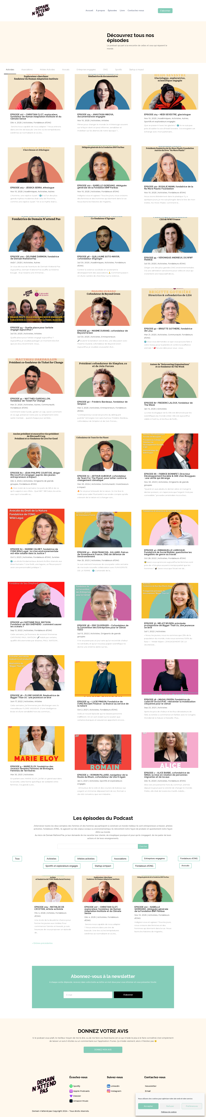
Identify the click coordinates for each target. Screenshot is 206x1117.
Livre (122, 11)
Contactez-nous (136, 11)
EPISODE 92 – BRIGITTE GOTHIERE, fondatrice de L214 (168, 329)
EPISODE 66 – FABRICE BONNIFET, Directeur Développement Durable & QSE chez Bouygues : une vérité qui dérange (169, 476)
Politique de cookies (169, 1112)
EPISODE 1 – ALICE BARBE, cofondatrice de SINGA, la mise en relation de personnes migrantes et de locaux (167, 775)
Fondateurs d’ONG (42, 122)
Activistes (28, 122)
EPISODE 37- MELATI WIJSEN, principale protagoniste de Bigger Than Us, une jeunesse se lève (169, 625)
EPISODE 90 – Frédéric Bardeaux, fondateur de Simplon (102, 403)
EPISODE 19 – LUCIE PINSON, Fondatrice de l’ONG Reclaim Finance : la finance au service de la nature (103, 703)
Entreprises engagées (154, 858)
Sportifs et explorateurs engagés (159, 121)
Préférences (192, 1106)
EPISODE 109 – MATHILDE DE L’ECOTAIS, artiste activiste (49, 908)
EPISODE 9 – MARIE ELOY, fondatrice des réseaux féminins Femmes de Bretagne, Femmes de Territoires (32, 768)
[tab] (10, 70)
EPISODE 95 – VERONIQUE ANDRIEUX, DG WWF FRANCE (168, 258)
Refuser (170, 1106)
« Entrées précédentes (42, 943)
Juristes (55, 557)
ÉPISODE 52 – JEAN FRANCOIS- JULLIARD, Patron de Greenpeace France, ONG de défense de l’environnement (102, 554)
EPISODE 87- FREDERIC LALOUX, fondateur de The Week (168, 404)
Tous (17, 858)
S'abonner (165, 10)
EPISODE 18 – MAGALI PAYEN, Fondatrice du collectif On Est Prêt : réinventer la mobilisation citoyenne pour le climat (169, 701)
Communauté (47, 404)
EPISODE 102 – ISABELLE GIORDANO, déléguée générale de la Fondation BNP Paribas (102, 186)
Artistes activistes (86, 858)
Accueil (89, 11)
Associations (120, 858)
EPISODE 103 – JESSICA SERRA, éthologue (32, 187)
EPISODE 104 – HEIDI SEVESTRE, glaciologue (167, 114)
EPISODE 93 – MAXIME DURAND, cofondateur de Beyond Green (102, 332)
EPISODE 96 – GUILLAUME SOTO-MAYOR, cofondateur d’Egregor (98, 257)
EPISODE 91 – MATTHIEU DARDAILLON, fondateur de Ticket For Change (30, 399)
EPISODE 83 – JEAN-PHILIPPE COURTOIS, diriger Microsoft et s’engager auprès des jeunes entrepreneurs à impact (35, 475)
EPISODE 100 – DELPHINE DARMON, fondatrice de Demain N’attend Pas (34, 257)
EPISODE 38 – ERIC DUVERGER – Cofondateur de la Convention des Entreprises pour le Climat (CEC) (103, 627)
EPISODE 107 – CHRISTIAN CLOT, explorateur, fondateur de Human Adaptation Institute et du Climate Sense (35, 116)
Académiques (30, 191)
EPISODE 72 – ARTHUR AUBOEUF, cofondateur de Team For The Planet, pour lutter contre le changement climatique (102, 478)
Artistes (38, 333)
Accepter (148, 1106)
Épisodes (112, 11)
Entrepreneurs (108, 337)
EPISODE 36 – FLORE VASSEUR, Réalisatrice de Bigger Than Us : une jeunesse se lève (34, 696)
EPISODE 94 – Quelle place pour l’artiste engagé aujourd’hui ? (31, 328)
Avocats (185, 865)
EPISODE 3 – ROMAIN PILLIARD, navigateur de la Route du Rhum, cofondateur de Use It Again (102, 776)
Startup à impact (103, 866)
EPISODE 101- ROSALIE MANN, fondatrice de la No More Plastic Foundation (168, 187)
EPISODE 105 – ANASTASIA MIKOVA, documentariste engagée (95, 115)
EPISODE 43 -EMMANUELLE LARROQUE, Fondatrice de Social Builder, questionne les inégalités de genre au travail (168, 552)
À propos (100, 11)
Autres (51, 191)
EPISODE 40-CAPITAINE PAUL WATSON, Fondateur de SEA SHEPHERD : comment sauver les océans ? (36, 624)
